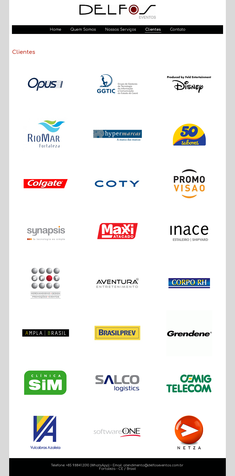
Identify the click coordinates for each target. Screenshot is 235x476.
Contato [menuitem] (177, 30)
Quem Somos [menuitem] (83, 30)
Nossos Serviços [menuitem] (120, 30)
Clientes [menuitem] (153, 30)
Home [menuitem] (55, 30)
